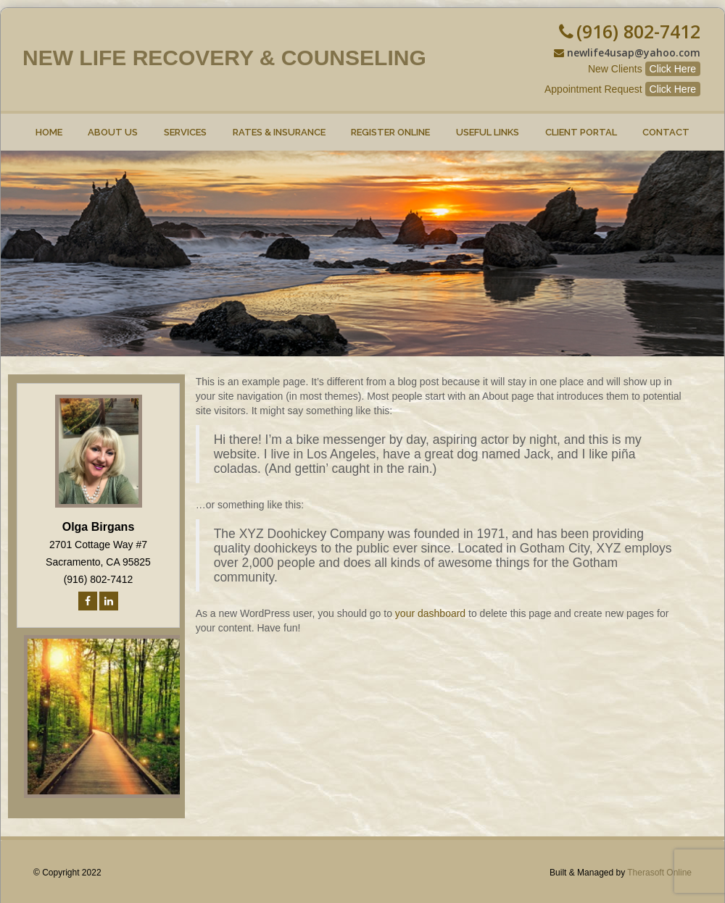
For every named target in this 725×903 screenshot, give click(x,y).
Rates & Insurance (279, 126)
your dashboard (430, 613)
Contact (666, 126)
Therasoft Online (659, 873)
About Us (113, 126)
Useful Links (487, 126)
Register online (391, 126)
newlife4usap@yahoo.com (633, 52)
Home (48, 126)
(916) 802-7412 (638, 31)
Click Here (673, 69)
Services (185, 126)
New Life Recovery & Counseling (224, 58)
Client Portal (581, 126)
